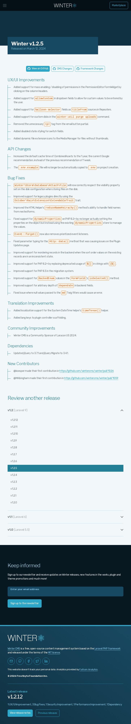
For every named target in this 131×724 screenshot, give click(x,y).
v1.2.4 (13, 475)
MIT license (54, 652)
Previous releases (47, 713)
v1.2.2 (13, 488)
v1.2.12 (14, 420)
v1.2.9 (13, 440)
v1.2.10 (14, 433)
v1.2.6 (13, 461)
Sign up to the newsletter (24, 603)
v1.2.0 (13, 502)
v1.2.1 (13, 495)
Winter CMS (14, 648)
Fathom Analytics (88, 669)
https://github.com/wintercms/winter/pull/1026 (86, 370)
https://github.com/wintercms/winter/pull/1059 (91, 378)
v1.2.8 (13, 447)
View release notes (20, 712)
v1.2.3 (13, 481)
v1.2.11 (13, 426)
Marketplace (119, 5)
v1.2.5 (13, 468)
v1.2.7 (13, 454)
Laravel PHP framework (107, 648)
